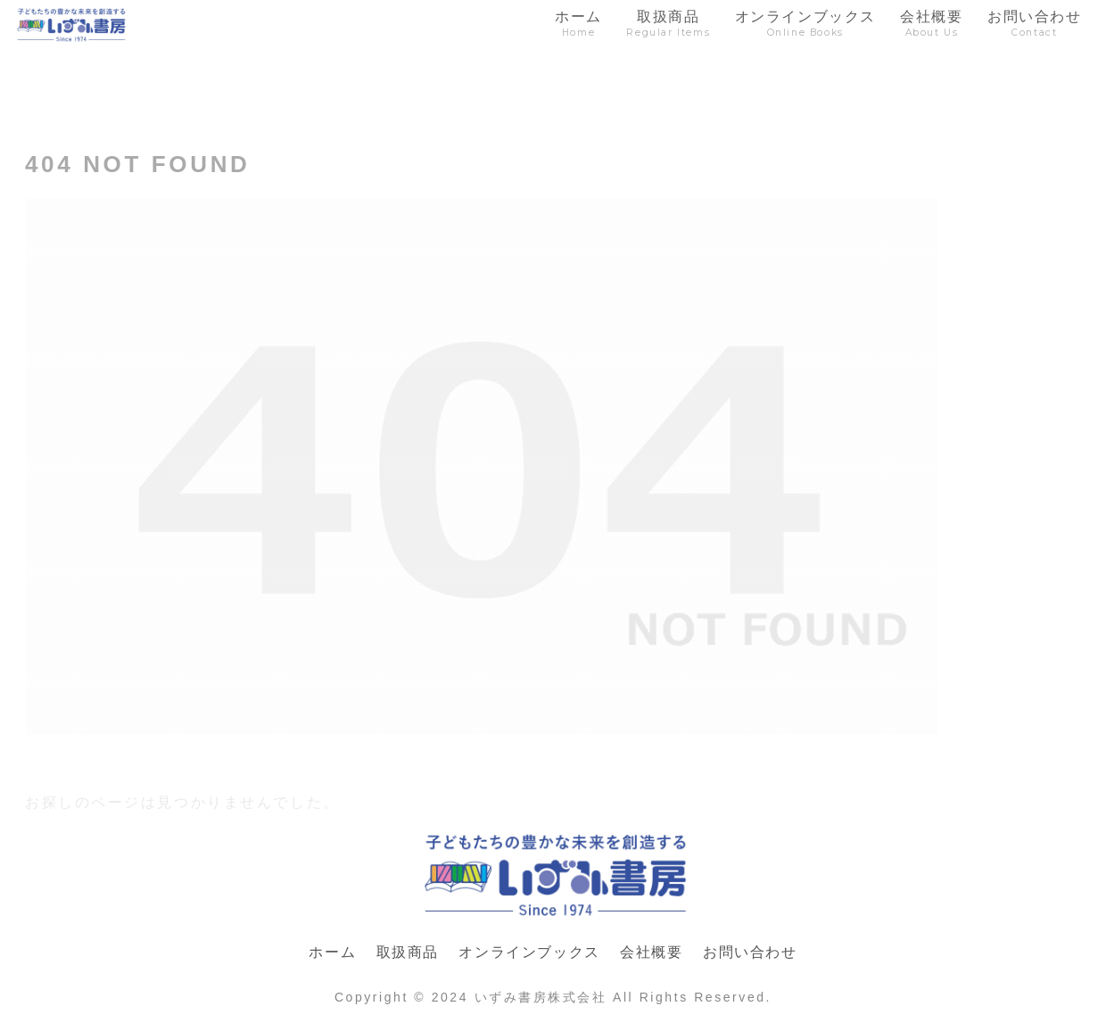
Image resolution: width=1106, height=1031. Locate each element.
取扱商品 (407, 952)
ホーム (332, 952)
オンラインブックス (528, 952)
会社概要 (651, 952)
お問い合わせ (750, 952)
